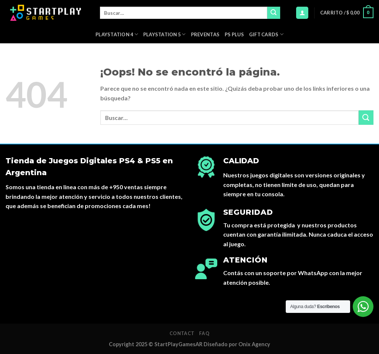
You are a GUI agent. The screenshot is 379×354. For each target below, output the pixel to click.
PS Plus (234, 34)
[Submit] (273, 13)
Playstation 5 (164, 34)
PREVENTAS (205, 34)
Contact (182, 333)
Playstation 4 (116, 34)
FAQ (204, 333)
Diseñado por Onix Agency (237, 344)
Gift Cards (266, 34)
